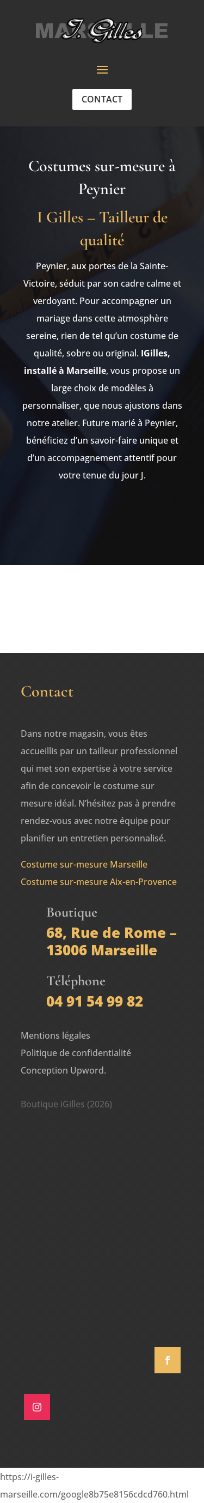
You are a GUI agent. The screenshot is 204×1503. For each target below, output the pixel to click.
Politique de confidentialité (76, 1053)
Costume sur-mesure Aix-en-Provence (99, 882)
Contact (102, 99)
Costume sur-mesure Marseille (84, 864)
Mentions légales (55, 1035)
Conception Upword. (63, 1070)
